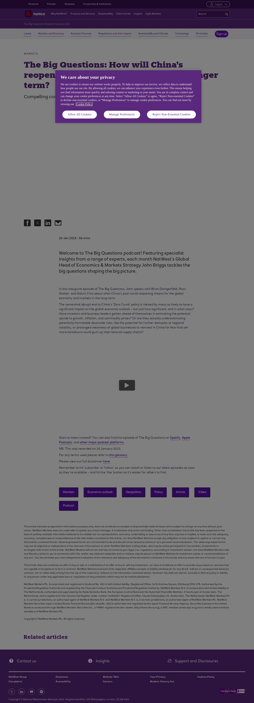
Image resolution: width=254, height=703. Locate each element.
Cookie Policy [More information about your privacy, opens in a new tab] (84, 104)
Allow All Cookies (80, 114)
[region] (128, 96)
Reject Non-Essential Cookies (171, 114)
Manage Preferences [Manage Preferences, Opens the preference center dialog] (122, 114)
